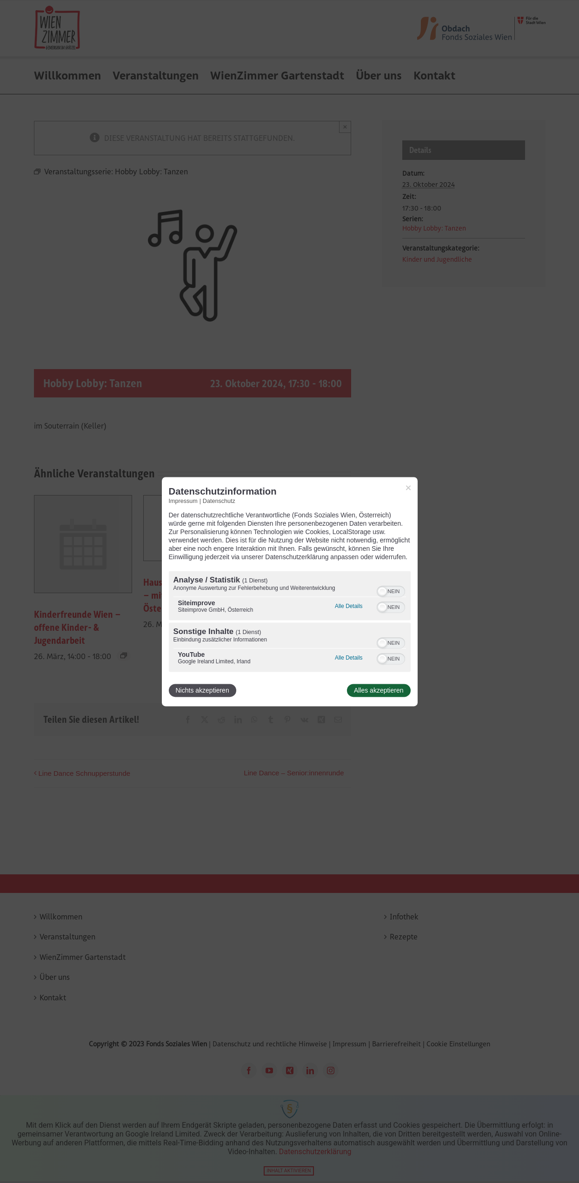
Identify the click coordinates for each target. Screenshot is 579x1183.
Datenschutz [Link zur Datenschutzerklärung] (219, 501)
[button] (382, 591)
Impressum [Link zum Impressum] (183, 501)
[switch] (391, 590)
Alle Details (348, 606)
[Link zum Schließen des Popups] (408, 487)
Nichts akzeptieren (202, 690)
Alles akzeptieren (379, 690)
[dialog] (290, 591)
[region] (290, 622)
